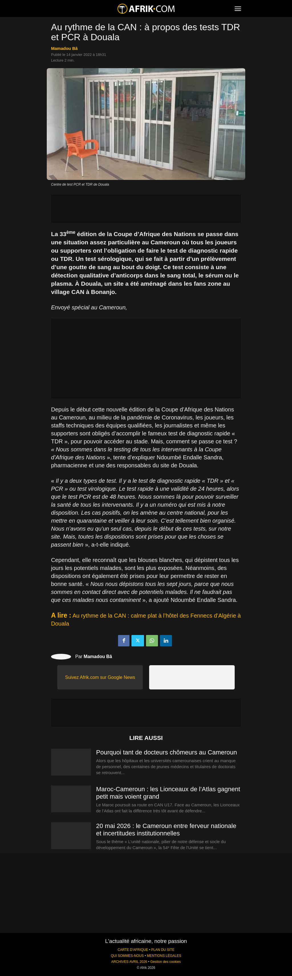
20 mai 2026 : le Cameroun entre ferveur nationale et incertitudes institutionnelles (166, 829)
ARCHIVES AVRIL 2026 (129, 962)
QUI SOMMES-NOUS (127, 956)
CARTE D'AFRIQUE (132, 950)
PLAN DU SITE (162, 950)
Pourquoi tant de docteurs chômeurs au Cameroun (166, 752)
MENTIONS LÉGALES (164, 956)
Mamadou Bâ (64, 48)
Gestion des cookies (165, 962)
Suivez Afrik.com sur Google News (100, 677)
